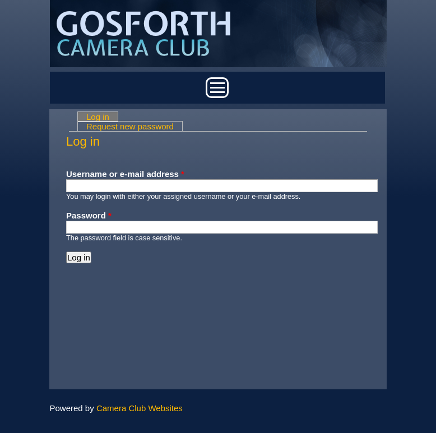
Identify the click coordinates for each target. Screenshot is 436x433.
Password (89, 215)
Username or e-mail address (125, 174)
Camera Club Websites (139, 408)
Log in (102, 117)
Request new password (130, 126)
